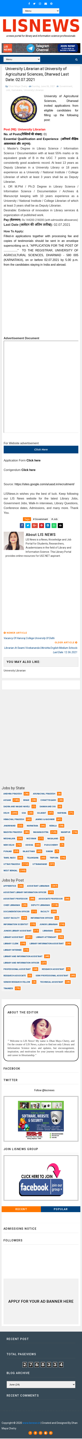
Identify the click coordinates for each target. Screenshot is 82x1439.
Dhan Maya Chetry (28, 1417)
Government (65, 86)
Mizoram (31, 839)
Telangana (33, 858)
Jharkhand (9, 826)
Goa (24, 813)
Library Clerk (10, 944)
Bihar (26, 800)
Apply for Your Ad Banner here (41, 1302)
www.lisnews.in (31, 1423)
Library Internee (12, 950)
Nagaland (52, 839)
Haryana (61, 813)
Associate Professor (51, 899)
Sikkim (49, 852)
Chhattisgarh (48, 800)
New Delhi (8, 845)
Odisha (29, 845)
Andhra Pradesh (12, 794)
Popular (61, 1209)
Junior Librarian (48, 925)
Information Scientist (15, 925)
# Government (40, 519)
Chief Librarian (11, 905)
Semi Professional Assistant (52, 976)
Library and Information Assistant (22, 957)
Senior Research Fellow (16, 982)
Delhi (6, 813)
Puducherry (51, 845)
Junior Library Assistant (17, 931)
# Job (54, 519)
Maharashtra (40, 832)
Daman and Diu (48, 807)
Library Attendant (46, 937)
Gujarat (41, 813)
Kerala (53, 826)
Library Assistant (13, 937)
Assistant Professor (15, 899)
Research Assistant (53, 969)
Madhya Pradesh (12, 832)
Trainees (8, 989)
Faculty (45, 912)
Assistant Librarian (38, 886)
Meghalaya (9, 839)
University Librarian (34, 90)
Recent (21, 1209)
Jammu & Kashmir (44, 820)
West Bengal (10, 871)
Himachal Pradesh (13, 820)
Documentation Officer (16, 912)
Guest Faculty (11, 918)
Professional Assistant (17, 969)
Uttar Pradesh (11, 864)
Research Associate (14, 976)
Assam (7, 800)
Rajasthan (29, 852)
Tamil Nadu (9, 858)
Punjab (7, 852)
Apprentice (9, 886)
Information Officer (42, 918)
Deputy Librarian (40, 905)
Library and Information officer (21, 963)
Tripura (54, 858)
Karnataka (17, 90)
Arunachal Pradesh (44, 794)
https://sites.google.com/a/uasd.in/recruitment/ (44, 484)
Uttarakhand (39, 864)
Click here (41, 449)
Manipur (65, 832)
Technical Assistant (51, 982)
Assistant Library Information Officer (24, 893)
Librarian (48, 931)
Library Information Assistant (47, 944)
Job (8, 90)
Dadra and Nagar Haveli (16, 807)
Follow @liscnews (44, 1090)
